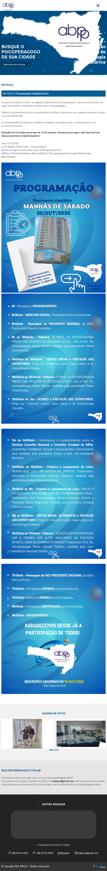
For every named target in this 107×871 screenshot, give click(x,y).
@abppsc (64, 853)
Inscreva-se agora (10, 150)
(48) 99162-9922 (18, 853)
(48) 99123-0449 (43, 853)
